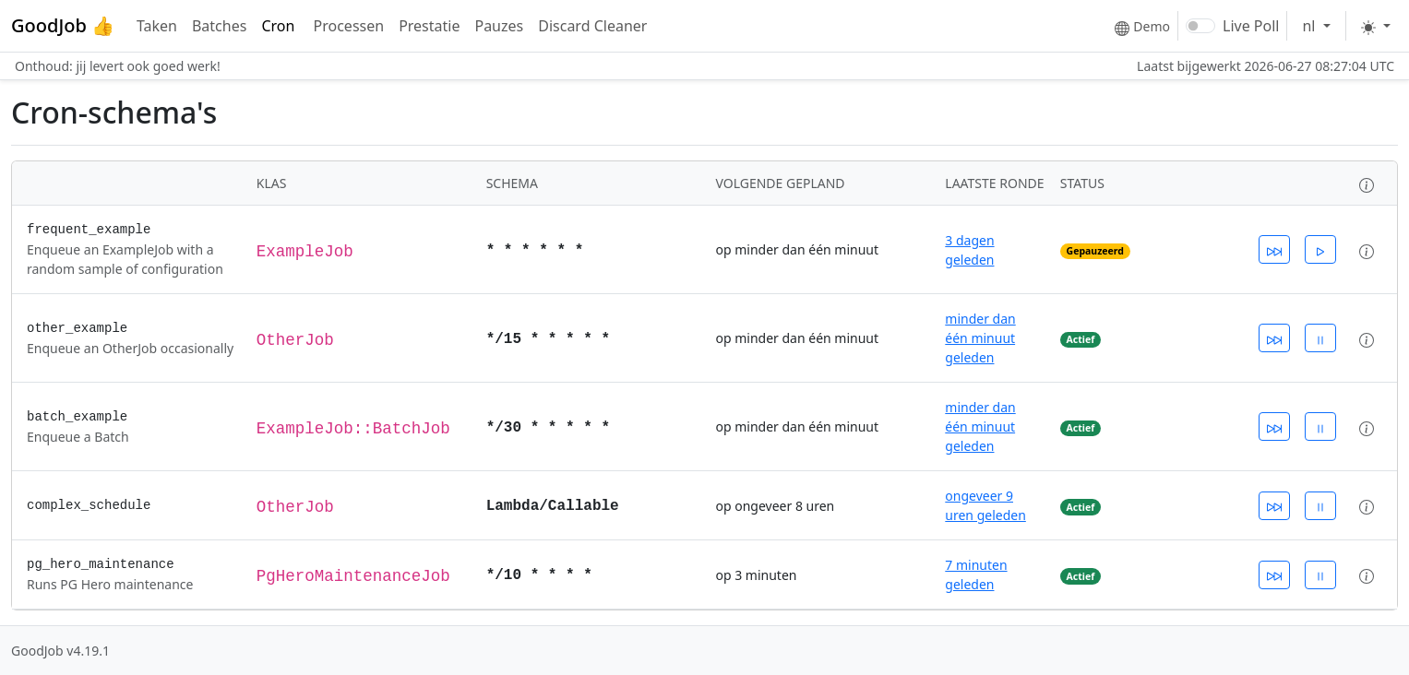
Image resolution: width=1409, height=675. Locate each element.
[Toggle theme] (1376, 25)
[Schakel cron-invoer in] (1320, 249)
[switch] (1200, 25)
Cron (279, 26)
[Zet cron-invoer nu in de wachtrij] (1274, 249)
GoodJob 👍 (62, 25)
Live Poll (1251, 26)
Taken (157, 26)
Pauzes (498, 26)
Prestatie (429, 26)
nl (1310, 26)
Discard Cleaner (592, 26)
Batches (219, 26)
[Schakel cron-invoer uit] (1320, 338)
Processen (349, 26)
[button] (1366, 183)
